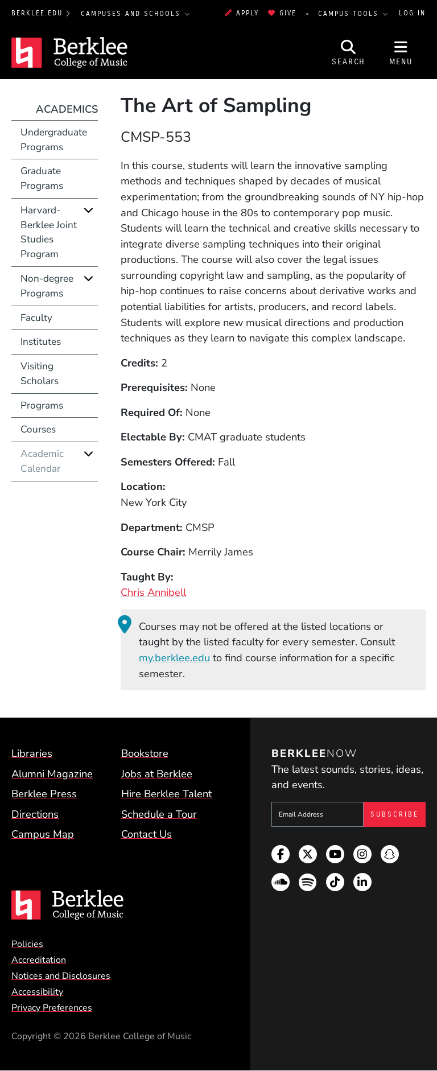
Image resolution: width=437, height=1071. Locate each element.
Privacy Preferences (51, 1008)
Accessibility (37, 992)
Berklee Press (44, 793)
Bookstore (144, 753)
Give (282, 13)
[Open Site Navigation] (401, 53)
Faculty (36, 317)
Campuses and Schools (132, 14)
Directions (35, 814)
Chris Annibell (153, 592)
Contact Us (146, 834)
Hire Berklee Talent (166, 793)
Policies (27, 944)
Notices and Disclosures (60, 976)
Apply (242, 13)
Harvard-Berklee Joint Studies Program (48, 232)
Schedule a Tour (159, 814)
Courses (38, 429)
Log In (412, 13)
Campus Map (42, 834)
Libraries (31, 753)
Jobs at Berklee (156, 774)
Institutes (40, 341)
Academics (67, 109)
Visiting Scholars (39, 374)
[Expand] (88, 210)
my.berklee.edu (174, 657)
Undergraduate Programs (53, 140)
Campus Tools (350, 14)
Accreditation (38, 960)
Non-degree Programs (46, 286)
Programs (41, 405)
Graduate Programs (41, 178)
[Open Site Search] (349, 53)
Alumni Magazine (52, 774)
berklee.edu (37, 13)
